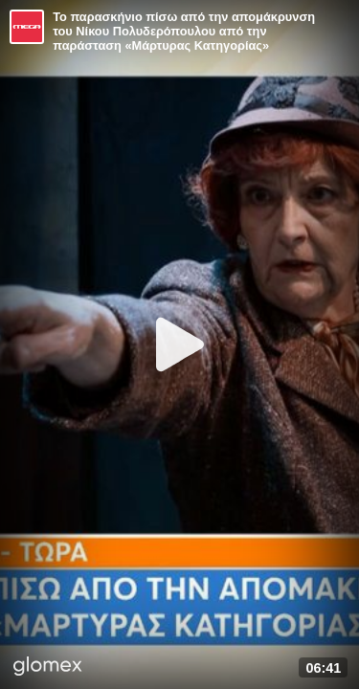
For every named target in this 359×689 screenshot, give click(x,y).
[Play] (180, 344)
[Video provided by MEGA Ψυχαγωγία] (27, 27)
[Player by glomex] (47, 668)
